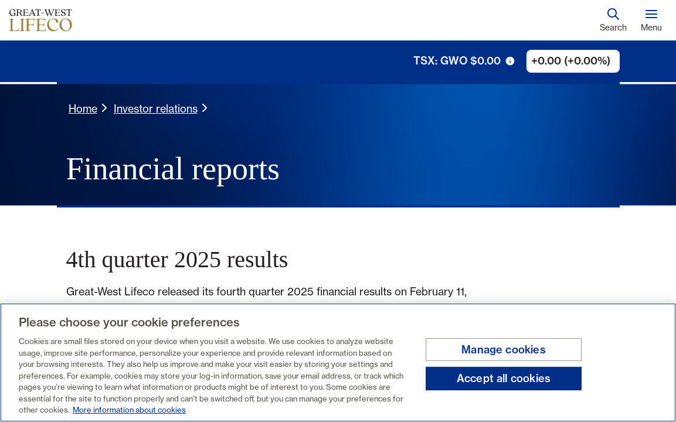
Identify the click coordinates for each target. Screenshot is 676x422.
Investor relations (156, 108)
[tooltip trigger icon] (510, 61)
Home (83, 108)
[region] (338, 362)
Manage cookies (503, 349)
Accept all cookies (504, 378)
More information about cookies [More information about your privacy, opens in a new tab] (129, 409)
